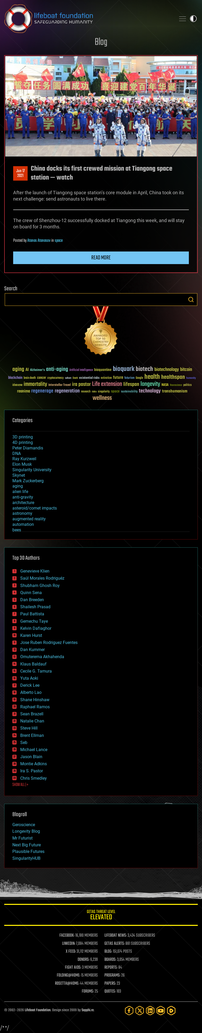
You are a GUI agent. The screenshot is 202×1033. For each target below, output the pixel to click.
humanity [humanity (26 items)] (191, 378)
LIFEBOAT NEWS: (115, 935)
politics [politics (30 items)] (187, 385)
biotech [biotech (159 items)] (144, 369)
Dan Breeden (32, 599)
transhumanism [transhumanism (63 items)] (174, 391)
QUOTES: (110, 991)
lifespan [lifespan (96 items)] (131, 384)
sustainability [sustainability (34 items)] (129, 392)
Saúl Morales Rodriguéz (42, 578)
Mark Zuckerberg (28, 480)
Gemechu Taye (34, 621)
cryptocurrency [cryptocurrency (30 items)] (55, 378)
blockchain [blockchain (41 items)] (15, 378)
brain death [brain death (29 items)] (30, 378)
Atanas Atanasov (38, 240)
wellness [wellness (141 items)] (102, 398)
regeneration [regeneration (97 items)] (67, 391)
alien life (20, 491)
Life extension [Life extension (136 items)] (107, 384)
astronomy (22, 513)
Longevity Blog (26, 831)
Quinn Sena (31, 592)
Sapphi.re (88, 1010)
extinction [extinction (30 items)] (106, 378)
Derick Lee (29, 685)
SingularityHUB (26, 858)
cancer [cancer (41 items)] (41, 378)
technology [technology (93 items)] (150, 391)
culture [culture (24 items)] (68, 378)
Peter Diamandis (27, 447)
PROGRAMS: (112, 975)
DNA (16, 453)
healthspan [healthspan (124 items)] (173, 377)
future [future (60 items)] (118, 377)
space (59, 240)
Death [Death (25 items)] (75, 378)
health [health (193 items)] (152, 377)
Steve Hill (29, 728)
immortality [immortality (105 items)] (35, 384)
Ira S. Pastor (31, 770)
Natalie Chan (32, 721)
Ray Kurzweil (24, 458)
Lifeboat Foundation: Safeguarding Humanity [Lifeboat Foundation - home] (87, 18)
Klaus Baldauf (33, 664)
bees (16, 529)
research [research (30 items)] (85, 392)
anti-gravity (22, 497)
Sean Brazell (31, 713)
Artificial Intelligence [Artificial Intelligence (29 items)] (81, 370)
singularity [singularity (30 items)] (104, 392)
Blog (101, 42)
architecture (23, 502)
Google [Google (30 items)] (139, 378)
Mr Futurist (22, 838)
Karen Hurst (31, 635)
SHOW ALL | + (20, 785)
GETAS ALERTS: (114, 943)
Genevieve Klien (34, 571)
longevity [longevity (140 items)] (150, 384)
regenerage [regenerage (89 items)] (42, 391)
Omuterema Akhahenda (42, 656)
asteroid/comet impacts (34, 508)
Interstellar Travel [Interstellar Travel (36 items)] (59, 385)
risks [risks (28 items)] (94, 391)
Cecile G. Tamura (36, 671)
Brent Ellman (32, 735)
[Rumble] (171, 1010)
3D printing (22, 436)
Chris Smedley (33, 778)
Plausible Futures (28, 851)
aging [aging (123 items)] (18, 369)
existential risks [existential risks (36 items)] (89, 378)
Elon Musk (22, 464)
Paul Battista (32, 613)
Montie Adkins (33, 763)
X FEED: (71, 951)
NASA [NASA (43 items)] (165, 385)
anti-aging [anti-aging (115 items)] (57, 369)
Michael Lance (33, 749)
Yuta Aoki (29, 678)
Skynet (18, 475)
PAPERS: (110, 983)
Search (191, 299)
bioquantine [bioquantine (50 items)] (103, 370)
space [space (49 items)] (115, 391)
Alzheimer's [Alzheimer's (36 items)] (37, 370)
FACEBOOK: (66, 935)
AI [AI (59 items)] (27, 370)
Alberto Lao (31, 692)
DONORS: (83, 959)
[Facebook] (129, 1010)
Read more (101, 257)
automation (23, 524)
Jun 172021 (20, 173)
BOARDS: (110, 959)
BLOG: (108, 951)
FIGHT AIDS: (73, 967)
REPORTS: (111, 967)
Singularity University (32, 469)
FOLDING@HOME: (68, 975)
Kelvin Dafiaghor (35, 628)
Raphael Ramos (35, 706)
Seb (23, 742)
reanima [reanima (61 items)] (23, 391)
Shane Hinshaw (34, 699)
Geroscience (23, 824)
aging (17, 486)
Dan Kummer (32, 649)
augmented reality (29, 518)
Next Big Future (26, 844)
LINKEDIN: (68, 943)
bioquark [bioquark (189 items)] (123, 369)
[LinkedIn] (150, 1010)
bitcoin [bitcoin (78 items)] (186, 370)
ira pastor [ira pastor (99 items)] (81, 384)
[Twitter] (139, 1010)
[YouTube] (160, 1010)
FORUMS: (88, 991)
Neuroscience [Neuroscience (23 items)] (176, 385)
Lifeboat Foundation (37, 1010)
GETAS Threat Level (101, 916)
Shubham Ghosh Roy (40, 585)
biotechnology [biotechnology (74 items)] (166, 370)
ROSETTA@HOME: (67, 983)
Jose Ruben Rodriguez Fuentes (49, 642)
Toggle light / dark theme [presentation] (193, 18)
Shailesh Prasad (35, 606)
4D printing (22, 442)
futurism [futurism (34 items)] (129, 378)
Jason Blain (31, 756)
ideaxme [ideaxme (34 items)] (17, 385)
